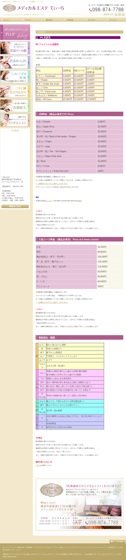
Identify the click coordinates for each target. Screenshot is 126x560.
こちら (49, 201)
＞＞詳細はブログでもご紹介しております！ (52, 184)
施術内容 (21, 547)
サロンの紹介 (59, 547)
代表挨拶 (29, 547)
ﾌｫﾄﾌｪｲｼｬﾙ (38, 547)
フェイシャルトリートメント (76, 547)
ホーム (5, 547)
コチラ (38, 465)
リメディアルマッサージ (97, 547)
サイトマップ (16, 550)
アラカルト (48, 547)
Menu (80, 201)
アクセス (12, 547)
